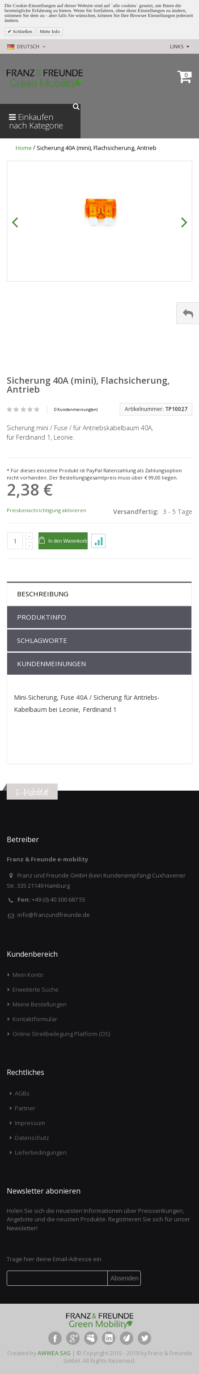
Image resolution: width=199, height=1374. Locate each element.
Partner (25, 1108)
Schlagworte (42, 640)
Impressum (30, 1123)
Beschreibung (42, 593)
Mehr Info (50, 31)
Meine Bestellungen (40, 1004)
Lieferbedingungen (41, 1152)
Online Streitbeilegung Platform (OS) (61, 1034)
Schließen (22, 31)
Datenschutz (32, 1138)
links (176, 46)
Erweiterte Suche (36, 989)
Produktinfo (41, 616)
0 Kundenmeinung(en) (75, 409)
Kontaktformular (35, 1019)
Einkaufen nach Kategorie (36, 121)
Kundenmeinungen (51, 663)
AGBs (22, 1093)
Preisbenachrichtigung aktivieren (46, 510)
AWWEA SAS (54, 1353)
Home (24, 148)
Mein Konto (28, 975)
